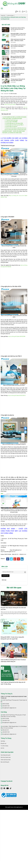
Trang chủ (3, 15)
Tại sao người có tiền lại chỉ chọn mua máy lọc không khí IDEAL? (18, 68)
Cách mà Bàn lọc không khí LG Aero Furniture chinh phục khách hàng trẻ (18, 45)
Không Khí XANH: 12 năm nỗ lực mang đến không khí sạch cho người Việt (18, 34)
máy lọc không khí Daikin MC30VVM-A (17, 395)
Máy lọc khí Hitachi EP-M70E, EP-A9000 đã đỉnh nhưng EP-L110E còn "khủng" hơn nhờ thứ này (18, 57)
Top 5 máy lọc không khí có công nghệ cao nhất (17, 74)
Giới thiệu (3, 741)
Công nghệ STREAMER (11, 121)
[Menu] (1, 8)
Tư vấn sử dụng (10, 15)
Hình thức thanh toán (6, 757)
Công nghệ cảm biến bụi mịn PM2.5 (14, 125)
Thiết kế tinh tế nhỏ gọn (11, 120)
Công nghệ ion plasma (11, 126)
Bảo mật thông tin (5, 762)
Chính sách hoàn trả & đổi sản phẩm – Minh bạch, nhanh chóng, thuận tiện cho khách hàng (18, 40)
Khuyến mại (3, 743)
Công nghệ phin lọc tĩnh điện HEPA (14, 123)
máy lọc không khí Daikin (10, 104)
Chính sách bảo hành (6, 759)
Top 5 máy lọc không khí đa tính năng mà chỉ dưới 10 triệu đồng (18, 51)
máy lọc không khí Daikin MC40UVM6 (16, 336)
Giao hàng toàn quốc (5, 755)
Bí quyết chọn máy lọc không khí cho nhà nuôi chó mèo (18, 28)
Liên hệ (2, 748)
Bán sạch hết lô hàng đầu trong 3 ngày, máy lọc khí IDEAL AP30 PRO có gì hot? (18, 62)
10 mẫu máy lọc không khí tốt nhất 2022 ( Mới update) (18, 80)
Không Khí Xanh (4, 110)
